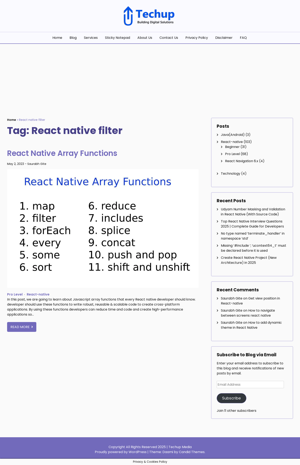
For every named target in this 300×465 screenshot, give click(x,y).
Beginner (232, 146)
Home (57, 37)
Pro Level (15, 294)
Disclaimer (224, 37)
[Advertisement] (150, 75)
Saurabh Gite (36, 164)
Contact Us (168, 37)
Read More (20, 327)
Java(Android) (233, 134)
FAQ (243, 37)
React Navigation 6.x (241, 161)
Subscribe (231, 398)
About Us (144, 37)
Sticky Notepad (117, 37)
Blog (73, 37)
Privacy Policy (196, 37)
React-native (38, 294)
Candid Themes (192, 452)
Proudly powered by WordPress (121, 452)
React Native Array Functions (68, 153)
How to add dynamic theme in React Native (251, 325)
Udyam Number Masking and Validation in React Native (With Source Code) (253, 212)
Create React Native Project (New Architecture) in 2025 (249, 260)
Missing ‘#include (253, 248)
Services (91, 37)
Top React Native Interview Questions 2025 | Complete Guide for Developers (252, 224)
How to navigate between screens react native (248, 313)
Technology (230, 173)
